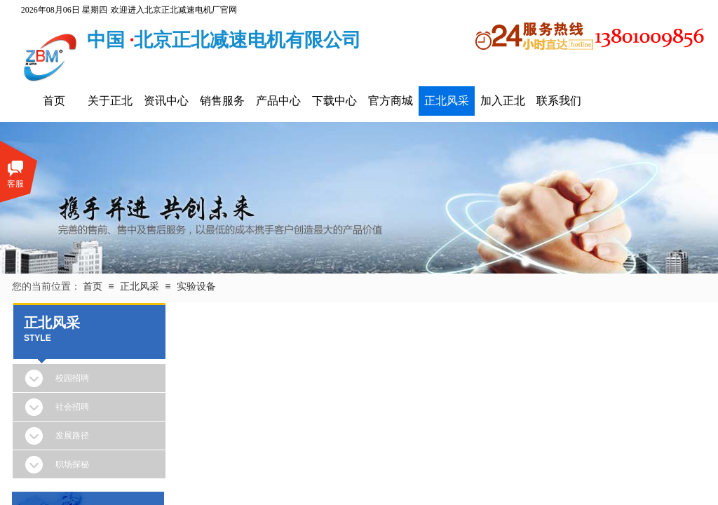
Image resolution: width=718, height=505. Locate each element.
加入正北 (502, 101)
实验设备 (196, 286)
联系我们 (558, 101)
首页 (54, 101)
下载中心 (334, 101)
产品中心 (278, 101)
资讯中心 (166, 101)
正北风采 (446, 101)
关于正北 (110, 101)
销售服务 (222, 101)
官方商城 (390, 101)
